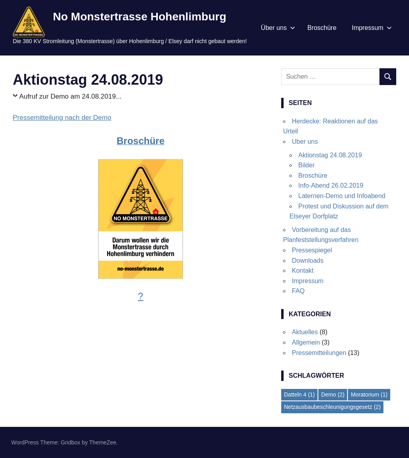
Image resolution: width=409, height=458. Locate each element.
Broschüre (321, 27)
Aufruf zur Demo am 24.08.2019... (70, 96)
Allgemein (306, 342)
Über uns (278, 27)
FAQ (298, 290)
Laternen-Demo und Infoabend (341, 195)
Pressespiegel (312, 250)
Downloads (308, 260)
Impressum (372, 27)
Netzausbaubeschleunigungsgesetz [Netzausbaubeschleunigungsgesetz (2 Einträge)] (332, 407)
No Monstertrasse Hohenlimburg (139, 16)
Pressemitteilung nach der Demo (62, 117)
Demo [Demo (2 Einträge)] (332, 394)
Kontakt (303, 270)
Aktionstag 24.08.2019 (330, 155)
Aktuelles (305, 332)
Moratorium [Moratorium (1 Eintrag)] (369, 394)
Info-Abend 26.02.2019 (330, 185)
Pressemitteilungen (319, 352)
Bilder (306, 165)
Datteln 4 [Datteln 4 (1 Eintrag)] (299, 394)
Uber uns (305, 141)
